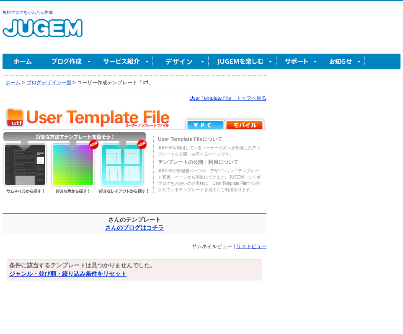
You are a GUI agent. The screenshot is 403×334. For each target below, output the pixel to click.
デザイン (181, 61)
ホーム (23, 61)
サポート (298, 61)
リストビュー (251, 246)
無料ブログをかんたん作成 (28, 12)
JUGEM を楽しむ (242, 61)
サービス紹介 (124, 61)
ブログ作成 (69, 61)
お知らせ (343, 61)
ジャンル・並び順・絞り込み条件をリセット (68, 273)
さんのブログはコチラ (134, 227)
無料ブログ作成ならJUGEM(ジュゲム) (43, 32)
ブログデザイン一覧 (49, 82)
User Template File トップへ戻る (227, 98)
